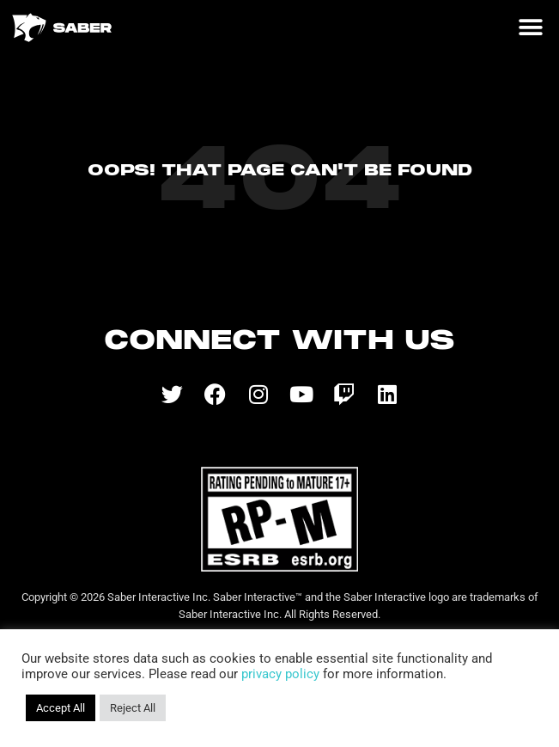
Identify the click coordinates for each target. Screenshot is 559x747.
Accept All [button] (60, 707)
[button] (530, 28)
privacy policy (280, 674)
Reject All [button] (132, 707)
